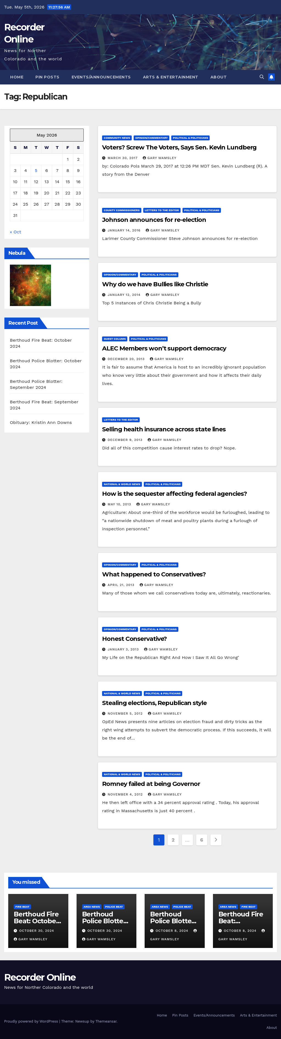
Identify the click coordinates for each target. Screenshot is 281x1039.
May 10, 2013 (120, 504)
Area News (92, 906)
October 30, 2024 (36, 931)
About (218, 77)
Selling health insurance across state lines (164, 429)
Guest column (115, 338)
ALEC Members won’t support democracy (164, 348)
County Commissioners (121, 210)
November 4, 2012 (126, 794)
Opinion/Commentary (151, 137)
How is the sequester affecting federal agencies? (174, 493)
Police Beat (114, 906)
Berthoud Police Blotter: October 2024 (105, 921)
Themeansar (106, 1021)
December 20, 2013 (127, 359)
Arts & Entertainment (170, 77)
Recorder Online (40, 977)
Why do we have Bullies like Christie (155, 284)
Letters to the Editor (162, 210)
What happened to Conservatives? (154, 574)
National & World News (122, 484)
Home (16, 77)
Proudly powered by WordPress (31, 1021)
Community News (117, 137)
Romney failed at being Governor (151, 784)
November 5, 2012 (126, 713)
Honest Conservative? (134, 638)
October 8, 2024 (173, 931)
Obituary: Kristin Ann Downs (41, 422)
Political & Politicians (190, 137)
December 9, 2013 (126, 440)
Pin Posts (47, 77)
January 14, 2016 (125, 230)
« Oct (15, 231)
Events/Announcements (101, 77)
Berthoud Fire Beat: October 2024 (36, 921)
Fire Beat (22, 906)
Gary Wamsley (159, 158)
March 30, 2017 (123, 158)
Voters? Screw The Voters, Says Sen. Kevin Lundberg (179, 147)
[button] (262, 77)
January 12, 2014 (125, 295)
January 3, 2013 (124, 649)
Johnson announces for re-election (154, 219)
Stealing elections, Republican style (154, 703)
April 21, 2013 (122, 585)
